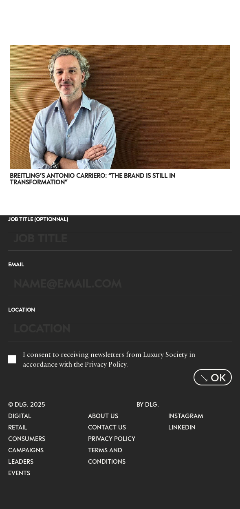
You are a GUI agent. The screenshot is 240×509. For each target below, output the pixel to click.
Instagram (185, 415)
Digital (19, 415)
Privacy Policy (105, 364)
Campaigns (26, 450)
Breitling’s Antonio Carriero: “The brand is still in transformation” (92, 179)
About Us (103, 415)
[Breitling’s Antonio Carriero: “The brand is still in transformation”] (120, 50)
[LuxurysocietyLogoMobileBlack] (19, 12)
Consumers (26, 438)
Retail (17, 427)
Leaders (20, 461)
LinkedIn (182, 427)
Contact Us (107, 427)
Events (19, 472)
